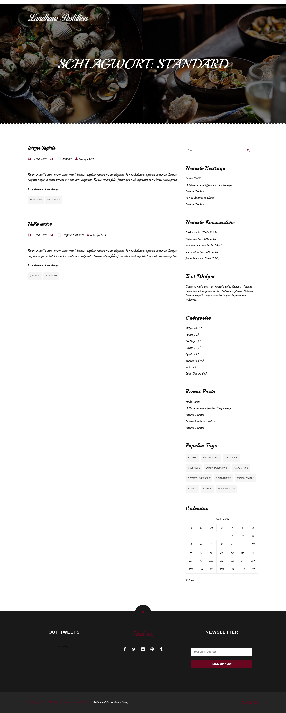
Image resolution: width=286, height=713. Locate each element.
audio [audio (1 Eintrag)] (192, 457)
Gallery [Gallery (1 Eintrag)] (231, 457)
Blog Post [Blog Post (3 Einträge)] (211, 457)
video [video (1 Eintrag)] (192, 488)
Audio (189, 335)
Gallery (190, 341)
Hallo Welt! (193, 178)
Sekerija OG (86, 159)
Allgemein (192, 328)
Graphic (67, 235)
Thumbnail (53, 199)
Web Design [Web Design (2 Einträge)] (226, 488)
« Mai (190, 580)
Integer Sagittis (41, 148)
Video (189, 367)
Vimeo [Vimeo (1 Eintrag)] (207, 488)
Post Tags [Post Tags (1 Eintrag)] (241, 468)
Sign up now (222, 663)
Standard (67, 158)
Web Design (193, 374)
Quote (189, 354)
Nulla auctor (39, 224)
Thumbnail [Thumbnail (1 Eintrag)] (245, 478)
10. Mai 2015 (39, 158)
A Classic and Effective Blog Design (209, 185)
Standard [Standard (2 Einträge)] (223, 478)
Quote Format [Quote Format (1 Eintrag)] (199, 478)
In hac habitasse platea (200, 198)
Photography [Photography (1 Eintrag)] (217, 468)
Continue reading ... (46, 189)
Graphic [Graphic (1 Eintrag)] (194, 468)
